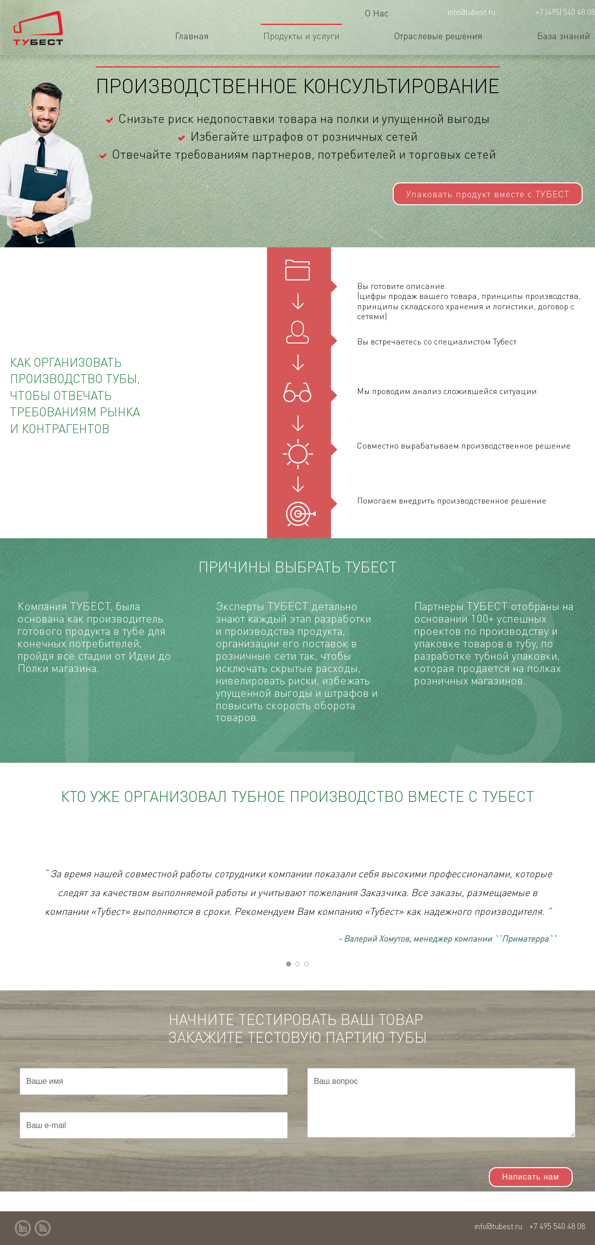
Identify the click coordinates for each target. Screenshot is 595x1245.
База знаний (563, 35)
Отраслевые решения (438, 35)
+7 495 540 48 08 (557, 1226)
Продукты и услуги (301, 35)
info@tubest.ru (471, 11)
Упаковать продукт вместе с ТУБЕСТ (487, 193)
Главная (192, 35)
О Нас (377, 12)
